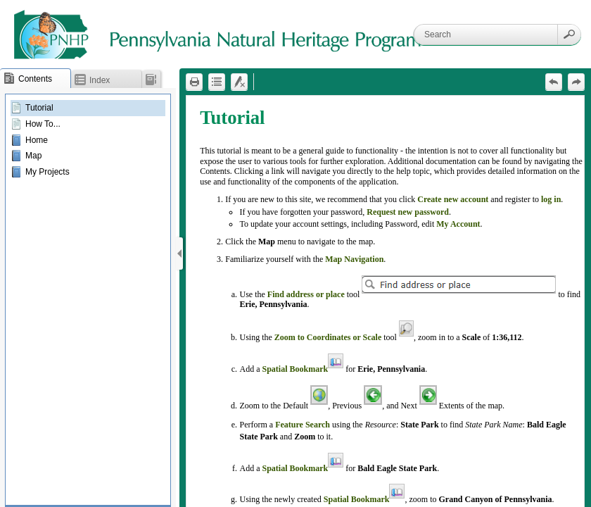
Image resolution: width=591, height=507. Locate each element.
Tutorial (39, 108)
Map (33, 156)
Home (36, 140)
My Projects (47, 172)
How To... (43, 124)
